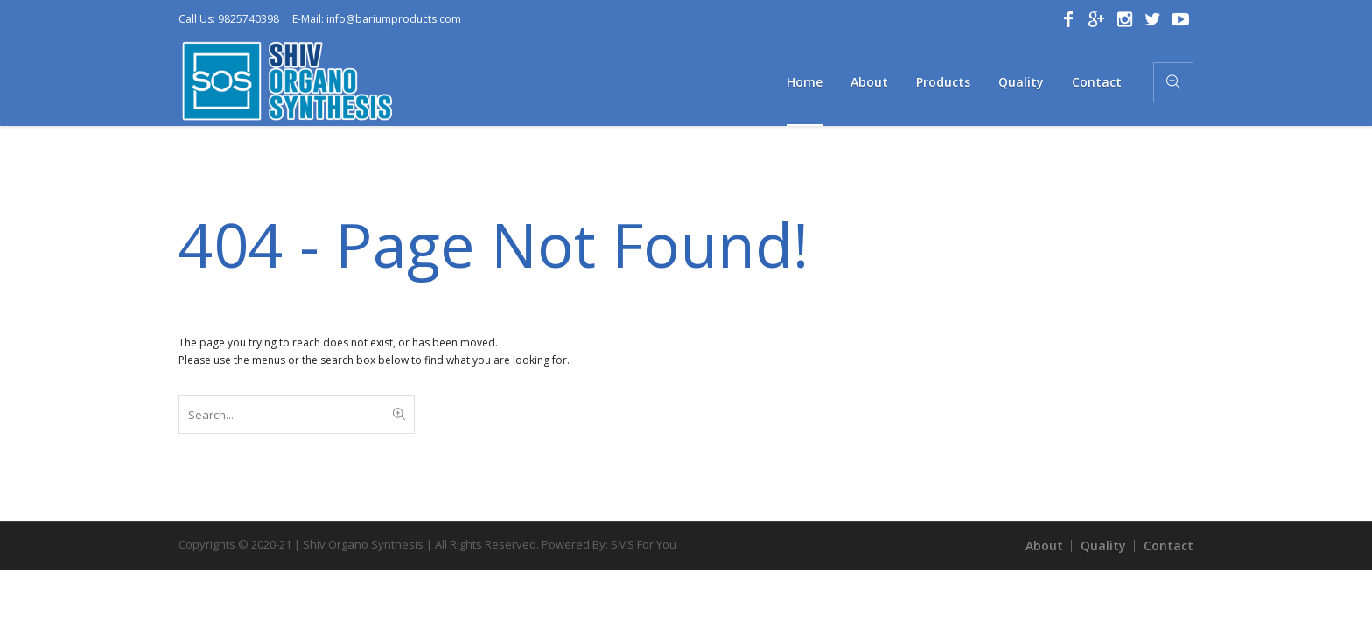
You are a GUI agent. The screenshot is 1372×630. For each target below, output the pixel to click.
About (1044, 545)
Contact (1169, 545)
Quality (1103, 545)
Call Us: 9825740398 (228, 18)
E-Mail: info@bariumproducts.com (376, 18)
